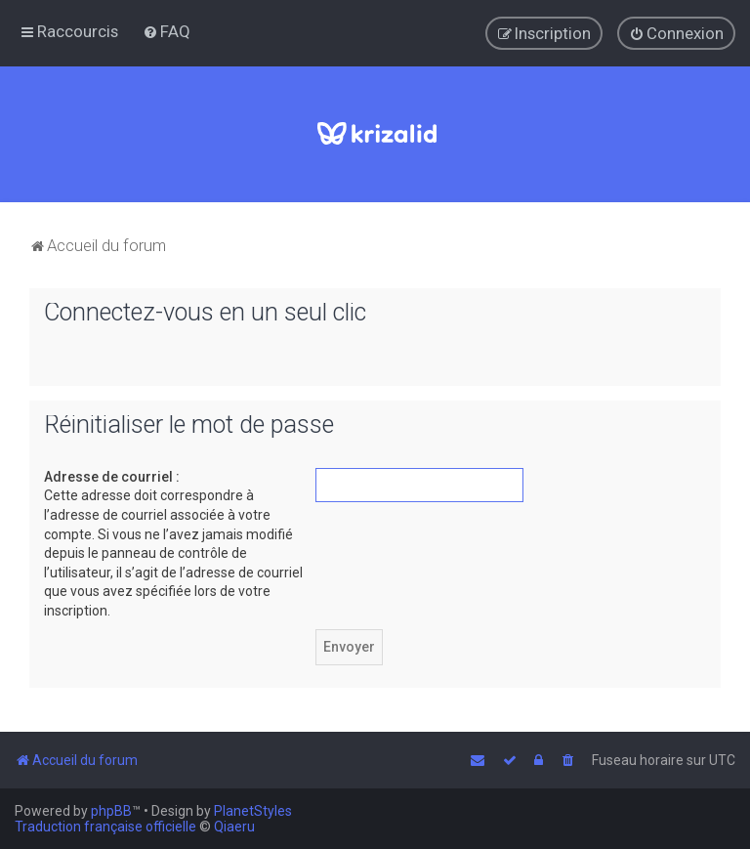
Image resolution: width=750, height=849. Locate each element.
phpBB (111, 811)
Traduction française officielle (105, 826)
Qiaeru (234, 826)
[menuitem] (166, 31)
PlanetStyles (253, 811)
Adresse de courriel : (112, 476)
